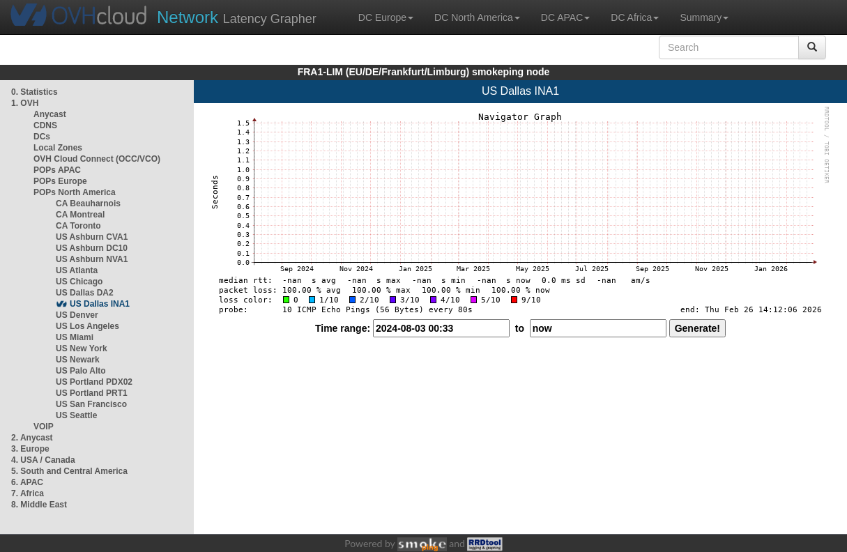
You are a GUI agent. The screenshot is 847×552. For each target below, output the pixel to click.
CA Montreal (80, 215)
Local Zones (57, 148)
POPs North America (74, 192)
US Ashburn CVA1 (92, 237)
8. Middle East (39, 504)
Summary (704, 17)
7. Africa (27, 493)
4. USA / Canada (43, 460)
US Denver (77, 315)
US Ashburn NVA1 (92, 259)
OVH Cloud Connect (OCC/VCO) (96, 159)
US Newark (78, 360)
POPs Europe (60, 181)
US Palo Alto (81, 371)
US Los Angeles (87, 326)
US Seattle (76, 415)
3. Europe (30, 449)
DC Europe (385, 17)
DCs (41, 136)
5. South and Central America (69, 471)
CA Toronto (78, 226)
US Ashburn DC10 (92, 248)
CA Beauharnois (88, 203)
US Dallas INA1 (100, 304)
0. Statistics (34, 92)
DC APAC (565, 17)
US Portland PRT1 (92, 393)
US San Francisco (91, 404)
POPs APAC (57, 170)
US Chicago (79, 281)
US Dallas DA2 (85, 293)
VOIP (43, 426)
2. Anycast (32, 438)
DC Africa (635, 17)
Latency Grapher (236, 17)
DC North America (477, 17)
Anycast (49, 114)
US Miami (74, 337)
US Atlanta (77, 270)
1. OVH (24, 103)
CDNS (45, 125)
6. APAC (27, 482)
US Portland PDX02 (94, 382)
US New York (81, 348)
